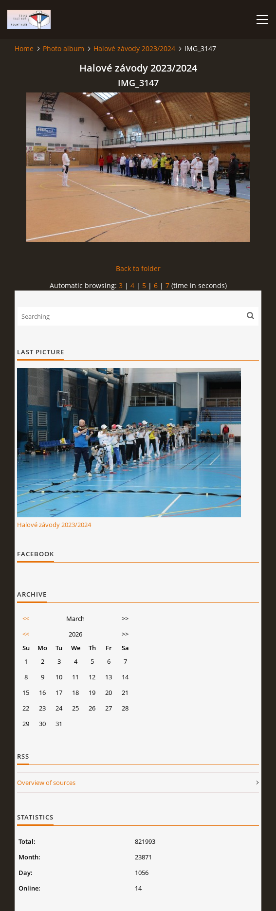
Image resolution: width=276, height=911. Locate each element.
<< (25, 618)
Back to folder (138, 268)
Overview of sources (46, 782)
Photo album (63, 48)
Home (24, 48)
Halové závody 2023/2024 (134, 48)
